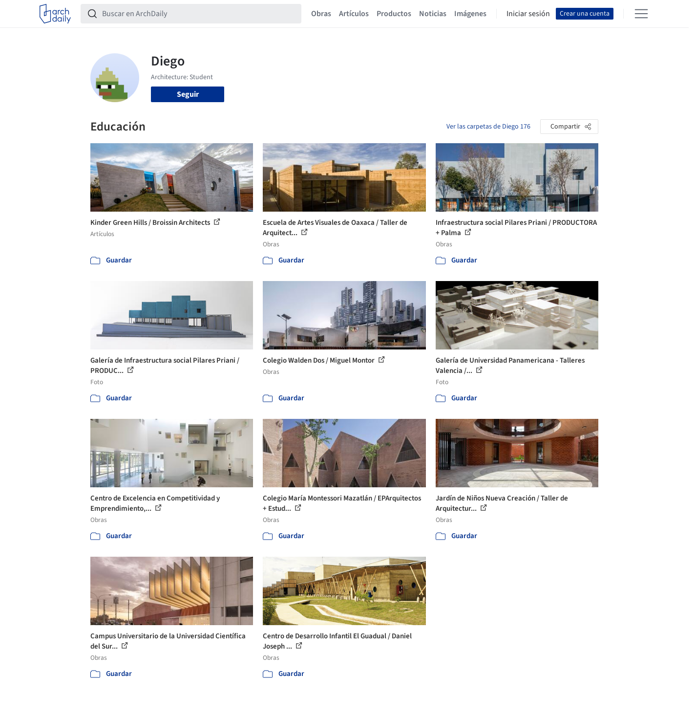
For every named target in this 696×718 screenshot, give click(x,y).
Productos (394, 13)
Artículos (354, 13)
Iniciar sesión (528, 13)
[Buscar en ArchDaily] (198, 14)
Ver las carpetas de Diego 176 (488, 126)
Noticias (432, 13)
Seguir (188, 94)
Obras (321, 13)
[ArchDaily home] (55, 13)
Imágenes (470, 13)
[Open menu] (641, 14)
